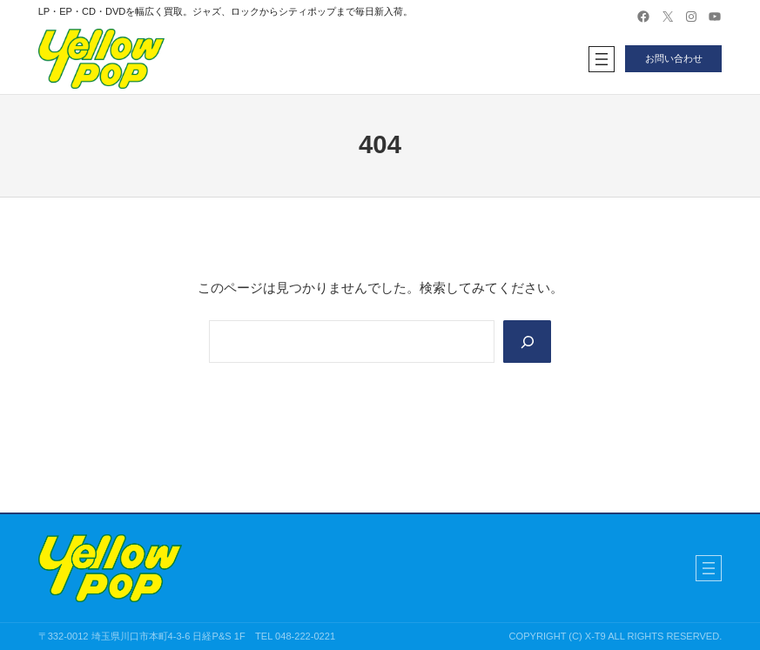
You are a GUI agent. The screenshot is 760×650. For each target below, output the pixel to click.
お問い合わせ (674, 58)
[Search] (526, 342)
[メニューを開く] (601, 59)
